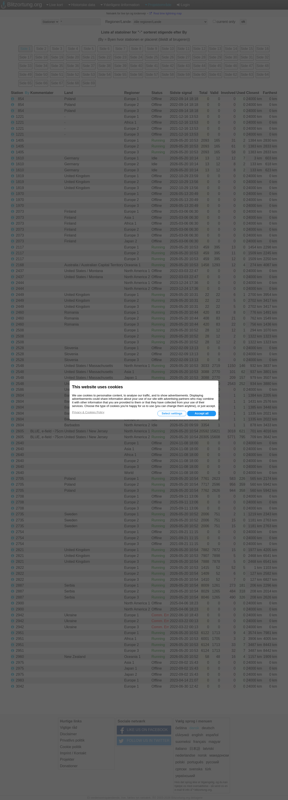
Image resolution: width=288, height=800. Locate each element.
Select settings (172, 413)
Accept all (201, 413)
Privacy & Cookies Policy (88, 412)
